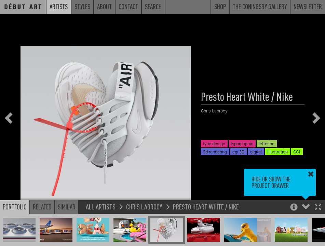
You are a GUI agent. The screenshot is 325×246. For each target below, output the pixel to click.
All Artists (101, 206)
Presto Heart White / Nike (206, 206)
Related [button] (42, 206)
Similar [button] (67, 206)
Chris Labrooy (144, 206)
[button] (318, 208)
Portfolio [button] (15, 206)
